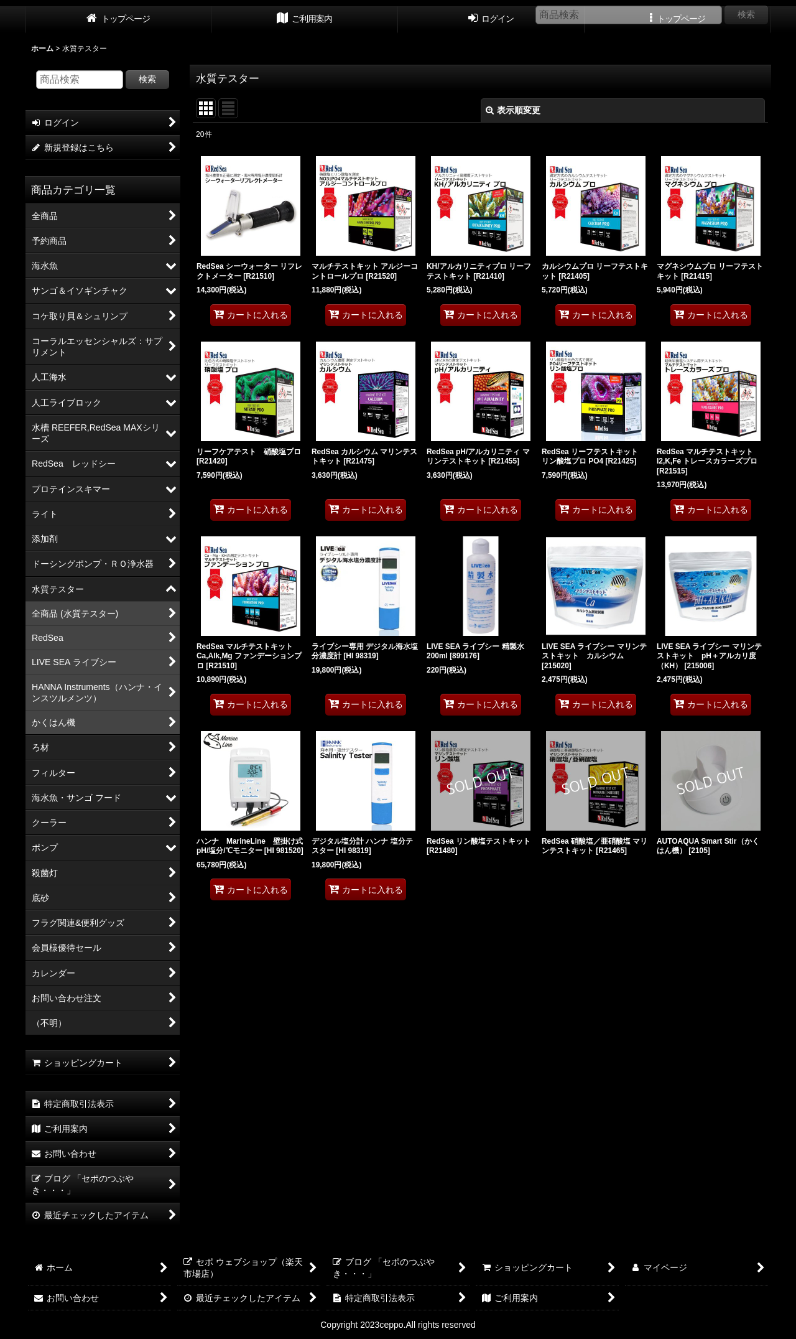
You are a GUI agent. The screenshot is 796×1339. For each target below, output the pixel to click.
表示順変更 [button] (513, 110)
